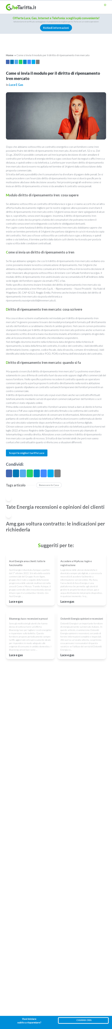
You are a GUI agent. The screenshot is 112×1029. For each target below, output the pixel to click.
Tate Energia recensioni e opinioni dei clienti (55, 507)
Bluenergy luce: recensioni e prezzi (28, 618)
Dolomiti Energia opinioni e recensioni (81, 618)
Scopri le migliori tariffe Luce (26, 452)
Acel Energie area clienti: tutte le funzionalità (27, 563)
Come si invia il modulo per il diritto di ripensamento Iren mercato (53, 55)
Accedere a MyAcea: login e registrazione (76, 563)
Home (9, 55)
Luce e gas (16, 85)
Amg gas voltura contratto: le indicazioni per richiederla (55, 526)
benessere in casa (49, 485)
